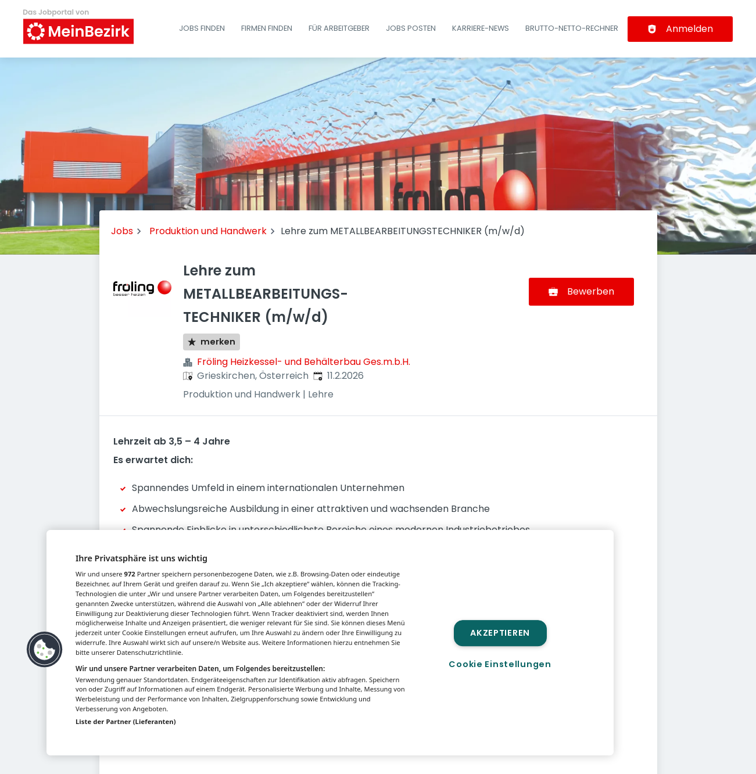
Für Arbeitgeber (339, 28)
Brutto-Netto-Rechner (571, 28)
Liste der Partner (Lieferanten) (126, 721)
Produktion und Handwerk (208, 231)
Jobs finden (202, 28)
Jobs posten (411, 28)
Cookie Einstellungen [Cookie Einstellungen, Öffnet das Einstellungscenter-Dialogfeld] (500, 664)
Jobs (122, 231)
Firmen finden (266, 28)
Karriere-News (480, 28)
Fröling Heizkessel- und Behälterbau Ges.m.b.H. (303, 361)
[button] (44, 649)
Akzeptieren (500, 633)
